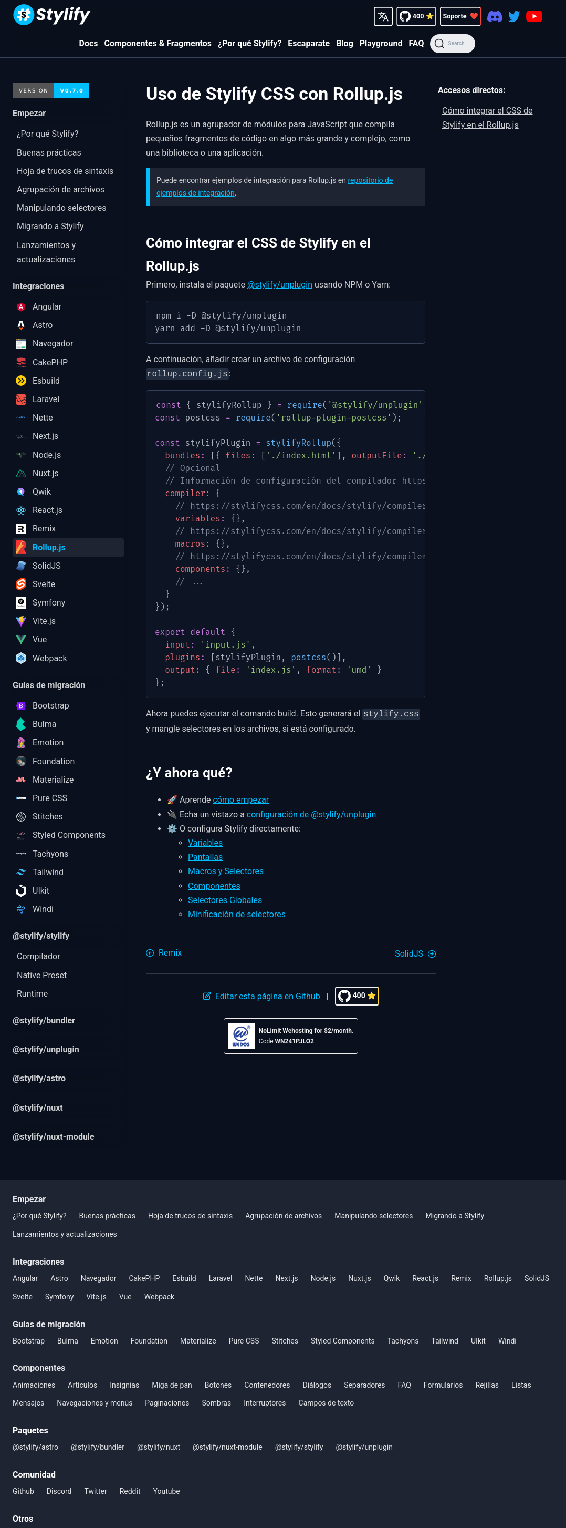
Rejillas (487, 1385)
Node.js (323, 1278)
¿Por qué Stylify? (249, 43)
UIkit (478, 1341)
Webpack (159, 1297)
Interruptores (265, 1403)
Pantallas (205, 855)
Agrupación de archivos (283, 1216)
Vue (125, 1297)
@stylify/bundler (97, 1447)
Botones (218, 1385)
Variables (205, 841)
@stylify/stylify (299, 1447)
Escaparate (309, 43)
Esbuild (184, 1278)
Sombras (216, 1403)
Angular (25, 1278)
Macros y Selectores (226, 869)
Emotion (104, 1341)
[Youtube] (534, 16)
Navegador (99, 1278)
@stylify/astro (35, 1447)
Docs (88, 43)
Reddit (130, 1491)
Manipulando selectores (373, 1216)
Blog (344, 43)
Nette (254, 1278)
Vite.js (96, 1297)
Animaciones (34, 1385)
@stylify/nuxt (158, 1447)
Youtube (166, 1491)
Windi (507, 1341)
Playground (381, 43)
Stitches (284, 1341)
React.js (425, 1278)
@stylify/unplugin (279, 285)
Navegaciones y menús (94, 1403)
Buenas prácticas (107, 1216)
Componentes (214, 884)
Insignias (124, 1385)
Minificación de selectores (237, 912)
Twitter (95, 1491)
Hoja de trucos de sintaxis (190, 1216)
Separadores (364, 1385)
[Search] (452, 43)
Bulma (67, 1341)
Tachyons (403, 1341)
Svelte (23, 1297)
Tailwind (444, 1341)
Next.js (286, 1278)
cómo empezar (241, 798)
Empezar (29, 1199)
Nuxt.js (359, 1278)
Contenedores (267, 1385)
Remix (461, 1278)
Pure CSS (244, 1341)
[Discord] (494, 16)
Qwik (392, 1278)
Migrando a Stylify (455, 1216)
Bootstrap (29, 1341)
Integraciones (38, 1262)
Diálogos (316, 1385)
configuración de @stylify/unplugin (311, 812)
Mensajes (28, 1403)
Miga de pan (172, 1385)
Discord (59, 1491)
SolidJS (537, 1278)
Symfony (59, 1297)
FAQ (416, 43)
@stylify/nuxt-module (228, 1447)
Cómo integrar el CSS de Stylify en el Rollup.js (487, 118)
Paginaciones (167, 1403)
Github (23, 1491)
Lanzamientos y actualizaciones (65, 1234)
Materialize (198, 1341)
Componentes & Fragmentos (158, 43)
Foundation (149, 1341)
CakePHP (144, 1278)
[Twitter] (514, 16)
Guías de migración (49, 1324)
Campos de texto (326, 1403)
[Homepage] (52, 16)
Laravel (221, 1278)
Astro (59, 1278)
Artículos (82, 1385)
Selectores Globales (225, 898)
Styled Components (343, 1341)
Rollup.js (498, 1278)
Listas (521, 1385)
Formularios (443, 1385)
